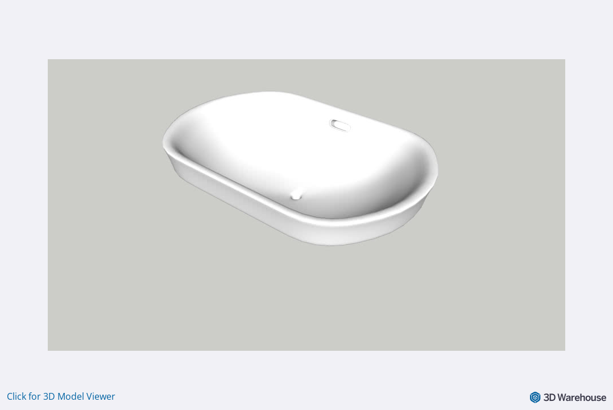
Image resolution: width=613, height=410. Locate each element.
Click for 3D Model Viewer (61, 396)
